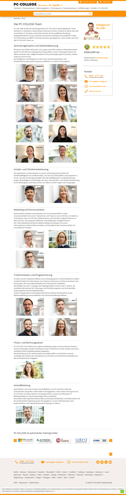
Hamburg (89, 472)
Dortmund (32, 472)
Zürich (72, 477)
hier (53, 491)
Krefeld (46, 475)
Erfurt (58, 472)
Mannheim (62, 475)
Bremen (23, 472)
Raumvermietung (69, 8)
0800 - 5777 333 (96, 76)
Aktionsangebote (42, 8)
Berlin (16, 472)
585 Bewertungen (101, 58)
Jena (106, 472)
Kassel (25, 475)
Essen (65, 472)
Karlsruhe (17, 475)
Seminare (17, 8)
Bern (66, 477)
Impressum (23, 482)
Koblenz (33, 475)
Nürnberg (88, 475)
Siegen (38, 477)
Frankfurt (72, 472)
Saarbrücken (29, 477)
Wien (54, 477)
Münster (80, 475)
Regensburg (18, 477)
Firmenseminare (29, 8)
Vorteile (94, 8)
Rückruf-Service (95, 91)
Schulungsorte (56, 8)
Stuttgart (46, 477)
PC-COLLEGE (103, 8)
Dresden (41, 472)
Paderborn (98, 475)
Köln (40, 475)
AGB (15, 482)
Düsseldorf (50, 472)
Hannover (99, 472)
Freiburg (81, 472)
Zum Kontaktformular (97, 86)
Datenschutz (34, 482)
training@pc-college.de (98, 81)
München (71, 475)
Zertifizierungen (83, 8)
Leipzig (53, 475)
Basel (60, 477)
